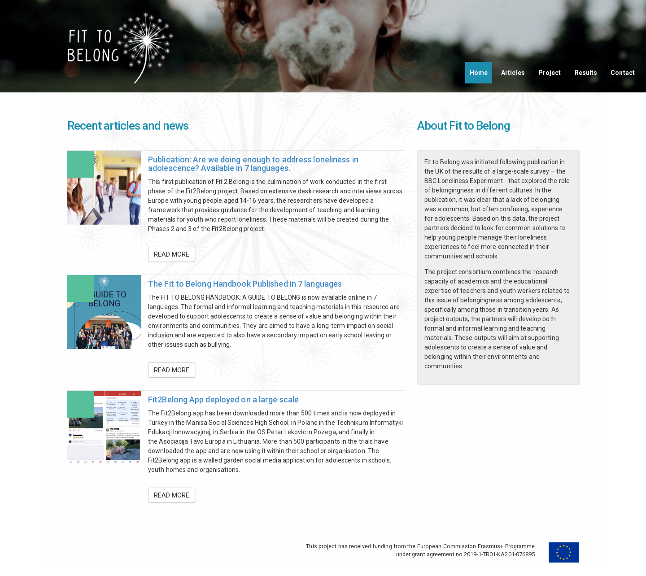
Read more (171, 254)
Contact (623, 72)
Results (586, 72)
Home (479, 72)
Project (549, 72)
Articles (513, 72)
